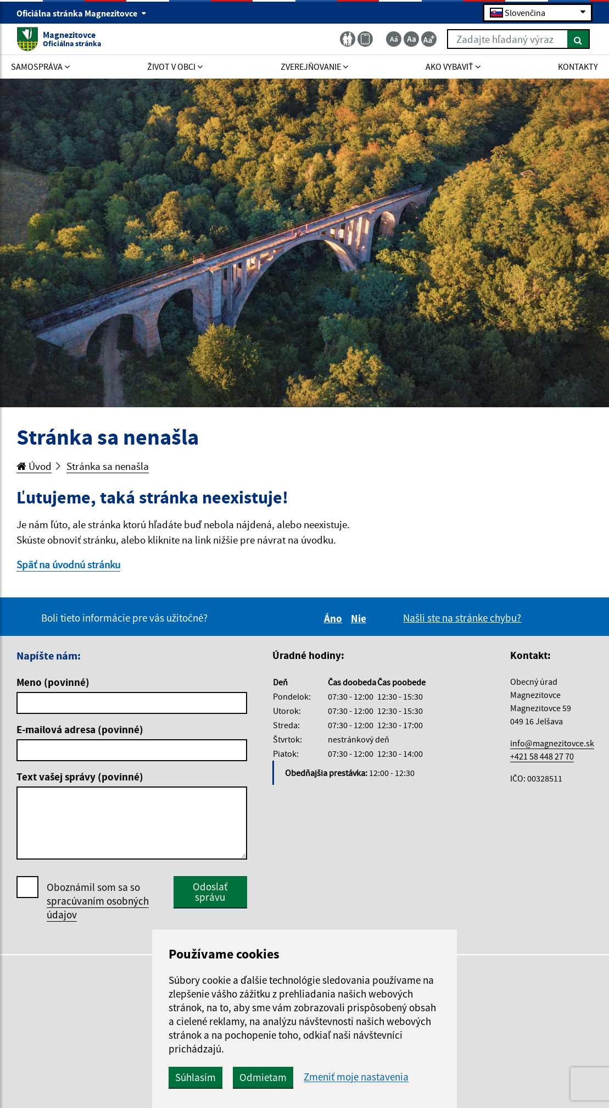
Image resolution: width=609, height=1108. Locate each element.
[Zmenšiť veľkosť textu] (393, 39)
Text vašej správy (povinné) (79, 776)
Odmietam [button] (263, 1077)
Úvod (34, 466)
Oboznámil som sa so (98, 901)
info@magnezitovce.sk (552, 743)
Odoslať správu (210, 892)
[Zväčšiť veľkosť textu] (429, 39)
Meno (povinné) (53, 682)
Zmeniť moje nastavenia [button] (356, 1077)
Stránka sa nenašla (107, 466)
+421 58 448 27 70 (542, 756)
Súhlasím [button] (195, 1077)
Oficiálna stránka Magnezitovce (81, 13)
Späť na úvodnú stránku (68, 564)
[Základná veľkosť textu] (411, 39)
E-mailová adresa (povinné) (79, 729)
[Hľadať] (578, 39)
